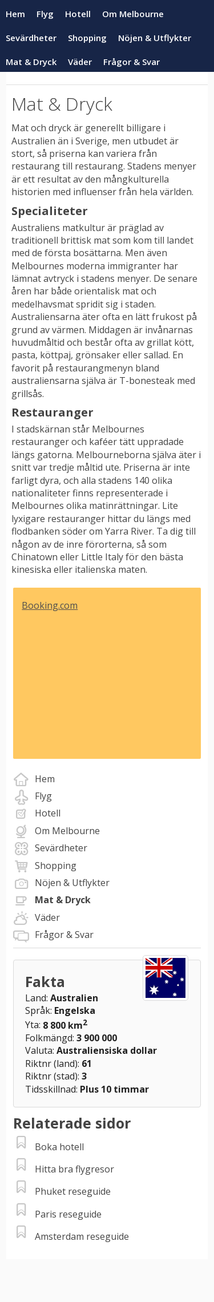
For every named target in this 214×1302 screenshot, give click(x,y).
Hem (15, 13)
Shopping (87, 37)
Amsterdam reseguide (82, 1236)
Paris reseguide (68, 1214)
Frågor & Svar (131, 61)
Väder (80, 61)
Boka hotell (59, 1147)
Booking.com (50, 605)
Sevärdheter (31, 37)
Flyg (45, 13)
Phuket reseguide (73, 1191)
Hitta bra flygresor (74, 1169)
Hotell (78, 13)
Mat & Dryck (31, 61)
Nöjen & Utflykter (154, 37)
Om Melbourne (133, 13)
